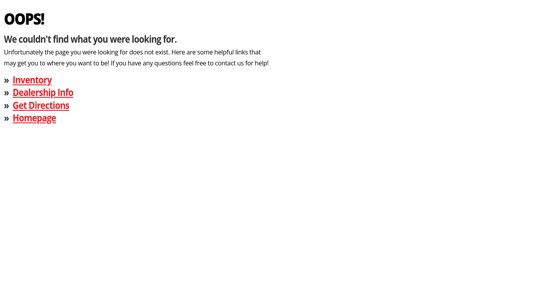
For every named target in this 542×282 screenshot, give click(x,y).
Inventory (32, 79)
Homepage (34, 118)
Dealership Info (43, 92)
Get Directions (41, 105)
